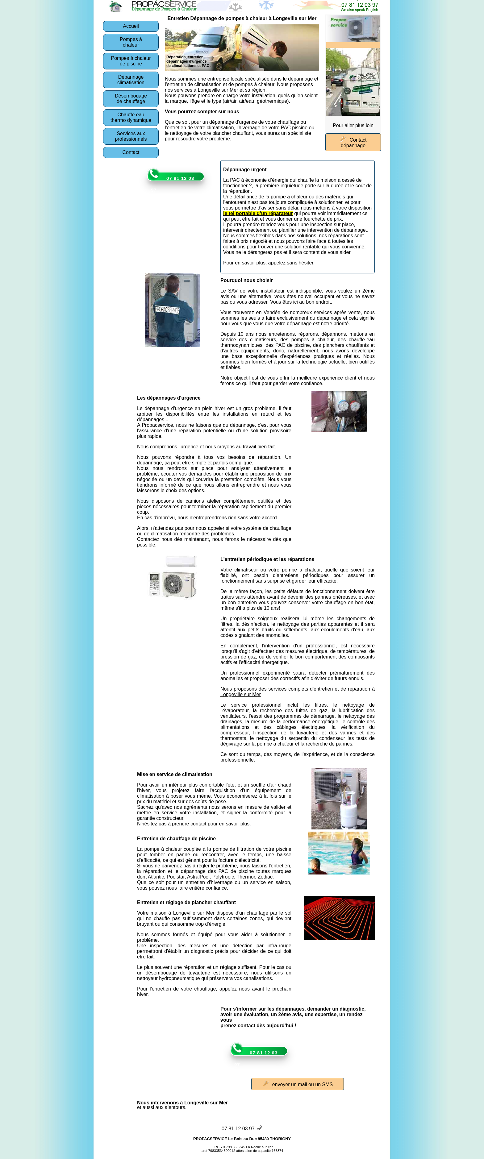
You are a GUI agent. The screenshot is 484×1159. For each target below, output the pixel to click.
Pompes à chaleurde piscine (131, 61)
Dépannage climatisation (130, 79)
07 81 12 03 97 (172, 184)
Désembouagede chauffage (131, 98)
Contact (130, 152)
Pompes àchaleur (131, 42)
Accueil (131, 26)
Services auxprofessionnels (131, 136)
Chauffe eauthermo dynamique (131, 117)
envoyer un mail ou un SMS (297, 1084)
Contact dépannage (353, 142)
